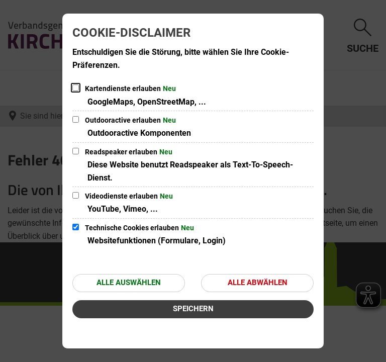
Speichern (193, 308)
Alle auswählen (128, 282)
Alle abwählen (257, 282)
